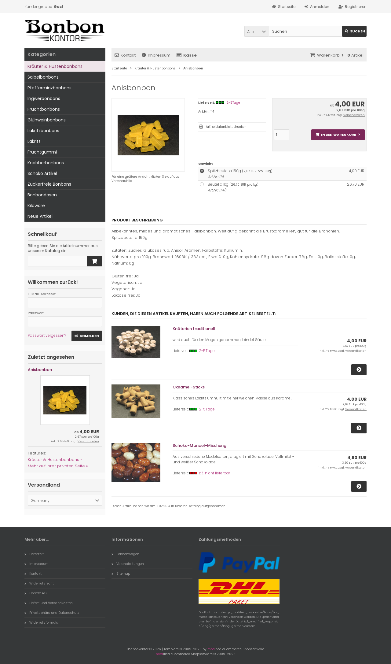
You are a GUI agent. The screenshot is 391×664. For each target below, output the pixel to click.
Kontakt (125, 55)
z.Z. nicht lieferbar (214, 473)
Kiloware (36, 205)
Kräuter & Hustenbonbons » (55, 459)
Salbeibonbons (43, 77)
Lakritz (34, 141)
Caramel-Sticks (189, 387)
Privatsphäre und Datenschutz (51, 612)
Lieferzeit (34, 553)
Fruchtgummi (42, 152)
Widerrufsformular (42, 622)
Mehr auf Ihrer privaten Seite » (58, 466)
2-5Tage (233, 102)
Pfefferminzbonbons (49, 88)
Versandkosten (354, 115)
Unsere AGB (36, 593)
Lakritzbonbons (43, 131)
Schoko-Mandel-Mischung (199, 445)
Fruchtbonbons (43, 109)
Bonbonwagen (125, 553)
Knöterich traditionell (194, 329)
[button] (256, 31)
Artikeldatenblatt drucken (226, 126)
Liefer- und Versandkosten (48, 602)
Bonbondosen (42, 195)
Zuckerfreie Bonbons (49, 184)
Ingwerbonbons (43, 98)
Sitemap (120, 573)
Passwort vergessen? (47, 335)
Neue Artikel (40, 216)
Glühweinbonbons (46, 120)
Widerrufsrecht (39, 583)
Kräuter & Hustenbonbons (54, 66)
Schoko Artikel (42, 173)
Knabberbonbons (45, 163)
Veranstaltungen (127, 563)
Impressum (156, 55)
